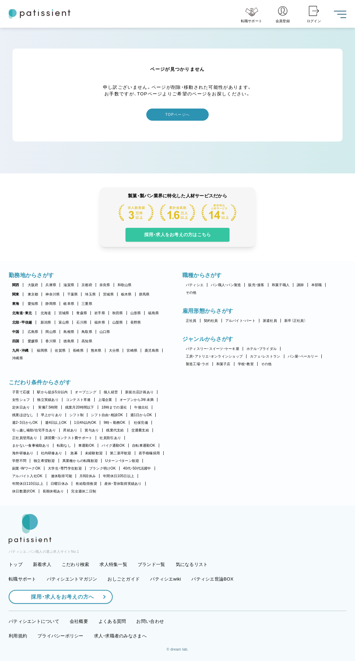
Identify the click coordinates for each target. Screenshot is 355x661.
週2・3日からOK (25, 422)
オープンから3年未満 (137, 400)
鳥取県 (86, 332)
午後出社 (141, 407)
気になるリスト (192, 564)
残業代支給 (115, 430)
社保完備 (141, 422)
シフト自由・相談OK (107, 415)
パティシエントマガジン (72, 579)
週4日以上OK (56, 422)
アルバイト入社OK (27, 476)
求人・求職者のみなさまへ (120, 635)
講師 (300, 285)
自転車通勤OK (143, 445)
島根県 (68, 332)
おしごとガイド (123, 579)
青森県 (81, 313)
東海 (15, 304)
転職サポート (22, 579)
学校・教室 (246, 364)
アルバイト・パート (240, 321)
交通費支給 (140, 430)
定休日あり (21, 407)
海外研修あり (23, 453)
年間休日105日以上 (118, 476)
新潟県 (46, 322)
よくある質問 (112, 621)
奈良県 (104, 285)
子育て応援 (21, 392)
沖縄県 (17, 358)
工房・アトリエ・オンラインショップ (214, 356)
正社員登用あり (24, 438)
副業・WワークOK (26, 468)
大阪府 (33, 285)
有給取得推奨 (86, 484)
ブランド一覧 (151, 564)
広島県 (33, 332)
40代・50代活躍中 (137, 468)
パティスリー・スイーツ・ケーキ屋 (212, 349)
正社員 (191, 321)
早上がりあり (51, 415)
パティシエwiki (165, 579)
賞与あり (92, 430)
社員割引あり (110, 438)
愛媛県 (33, 341)
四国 (15, 341)
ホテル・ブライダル (261, 349)
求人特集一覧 (113, 564)
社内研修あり (51, 453)
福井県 (99, 322)
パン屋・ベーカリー (303, 356)
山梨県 (117, 322)
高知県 (86, 341)
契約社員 (211, 321)
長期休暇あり (53, 491)
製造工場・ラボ (197, 364)
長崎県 (78, 350)
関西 (15, 285)
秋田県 (117, 313)
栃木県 (126, 294)
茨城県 (108, 294)
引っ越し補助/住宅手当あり (34, 430)
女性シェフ (21, 400)
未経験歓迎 (94, 453)
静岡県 (50, 304)
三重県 (86, 304)
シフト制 (76, 415)
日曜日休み (59, 484)
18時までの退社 (114, 407)
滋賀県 (68, 285)
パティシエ (195, 285)
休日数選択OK (23, 491)
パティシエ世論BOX (212, 579)
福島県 (153, 313)
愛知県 (33, 304)
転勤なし (64, 445)
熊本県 (96, 350)
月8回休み (87, 476)
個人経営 (111, 392)
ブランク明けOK (102, 468)
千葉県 (72, 294)
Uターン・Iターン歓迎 (122, 461)
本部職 (316, 285)
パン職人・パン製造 (226, 285)
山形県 (135, 313)
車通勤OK (86, 445)
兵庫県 (50, 285)
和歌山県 (125, 285)
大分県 (114, 350)
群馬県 (144, 294)
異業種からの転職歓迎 (80, 461)
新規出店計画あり (139, 392)
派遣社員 (270, 321)
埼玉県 (90, 294)
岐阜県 (68, 304)
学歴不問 (19, 461)
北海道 (46, 313)
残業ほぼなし (23, 415)
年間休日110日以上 (27, 484)
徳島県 (68, 341)
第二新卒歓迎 (120, 453)
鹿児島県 (152, 350)
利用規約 (18, 635)
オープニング (85, 392)
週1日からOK (141, 415)
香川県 (50, 341)
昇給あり (70, 430)
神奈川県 (52, 294)
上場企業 (105, 400)
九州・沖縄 (20, 350)
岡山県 (50, 332)
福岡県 (42, 350)
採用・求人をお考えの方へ (59, 597)
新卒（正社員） (295, 321)
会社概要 (79, 621)
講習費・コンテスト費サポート (68, 438)
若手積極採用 (149, 453)
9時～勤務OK (114, 422)
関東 (15, 294)
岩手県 (99, 313)
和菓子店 (223, 364)
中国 (15, 332)
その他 (191, 292)
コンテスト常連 (78, 400)
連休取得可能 (61, 476)
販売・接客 (256, 285)
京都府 (86, 285)
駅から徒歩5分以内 (52, 392)
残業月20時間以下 (79, 407)
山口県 (104, 332)
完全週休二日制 (83, 491)
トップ (16, 564)
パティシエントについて (34, 621)
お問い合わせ (150, 621)
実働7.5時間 (48, 407)
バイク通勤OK (113, 445)
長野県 (135, 322)
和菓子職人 (280, 285)
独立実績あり (48, 400)
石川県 (81, 322)
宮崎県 (132, 350)
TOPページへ (177, 115)
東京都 (33, 294)
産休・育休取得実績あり (123, 484)
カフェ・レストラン (265, 356)
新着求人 (42, 564)
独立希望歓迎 (44, 461)
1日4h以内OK (85, 422)
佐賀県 (60, 350)
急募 (74, 453)
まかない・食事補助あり (31, 445)
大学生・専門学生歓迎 (65, 468)
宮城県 (64, 313)
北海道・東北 (22, 313)
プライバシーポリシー (60, 635)
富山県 (64, 322)
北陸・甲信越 (22, 322)
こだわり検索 (75, 564)
